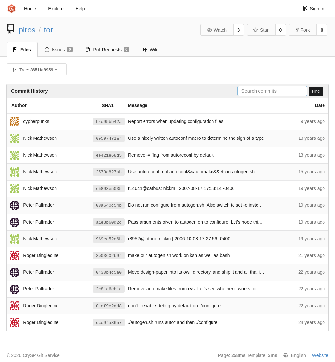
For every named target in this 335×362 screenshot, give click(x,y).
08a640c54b (109, 205)
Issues (59, 50)
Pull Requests (107, 50)
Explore (55, 8)
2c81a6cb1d (109, 289)
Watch (216, 29)
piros (27, 29)
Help (80, 8)
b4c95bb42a (109, 121)
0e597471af (109, 138)
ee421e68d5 (109, 155)
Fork (303, 29)
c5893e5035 (109, 188)
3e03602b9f (109, 255)
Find (316, 91)
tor (48, 29)
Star (261, 29)
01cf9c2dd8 (109, 306)
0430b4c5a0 (109, 272)
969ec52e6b (109, 239)
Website (320, 355)
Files (22, 49)
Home (30, 8)
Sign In (313, 8)
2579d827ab (109, 172)
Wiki (150, 49)
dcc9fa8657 (109, 322)
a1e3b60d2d (109, 222)
